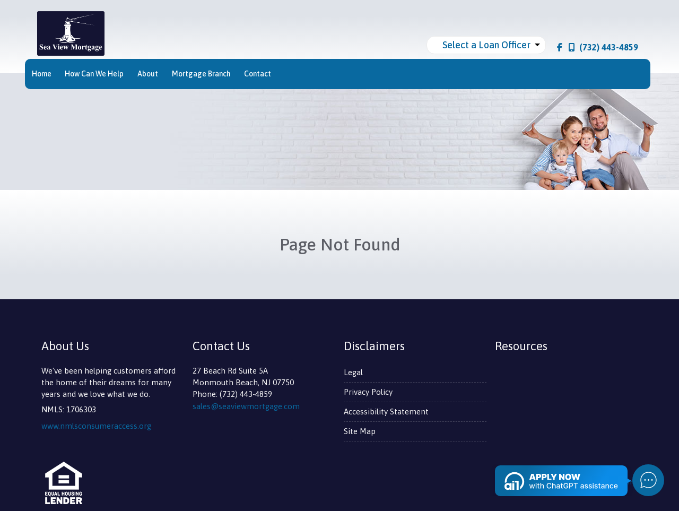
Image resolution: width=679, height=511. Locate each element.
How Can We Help (94, 74)
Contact (257, 74)
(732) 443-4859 (603, 47)
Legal (353, 372)
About (147, 74)
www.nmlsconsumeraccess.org (96, 425)
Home (41, 74)
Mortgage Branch (201, 74)
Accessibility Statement (386, 411)
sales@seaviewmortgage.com (246, 406)
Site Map (360, 431)
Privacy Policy (368, 391)
